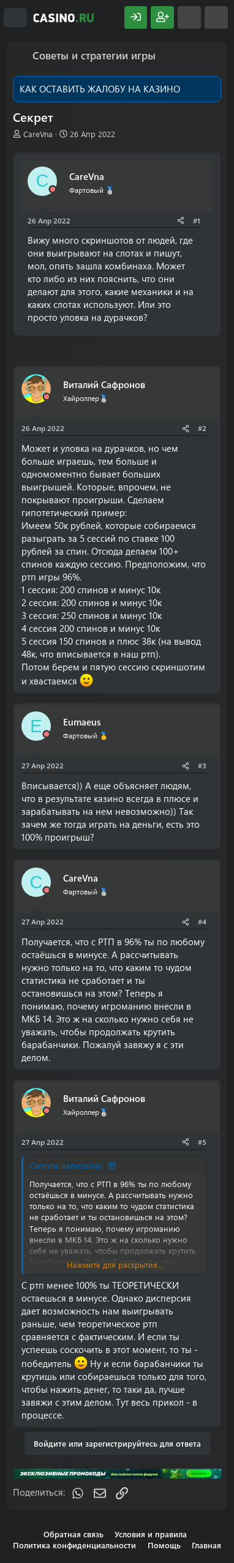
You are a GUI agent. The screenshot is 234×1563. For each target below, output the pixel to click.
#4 (202, 921)
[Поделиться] (181, 221)
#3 (202, 765)
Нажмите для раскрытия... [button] (115, 1264)
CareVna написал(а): (66, 1165)
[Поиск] (216, 17)
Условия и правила (151, 1534)
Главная (206, 1545)
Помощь (164, 1545)
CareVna (38, 134)
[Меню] (15, 18)
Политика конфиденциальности (74, 1545)
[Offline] (52, 189)
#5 (202, 1142)
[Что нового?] (189, 17)
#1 (196, 220)
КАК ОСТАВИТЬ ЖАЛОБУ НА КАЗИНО (100, 89)
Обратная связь (73, 1534)
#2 (202, 428)
